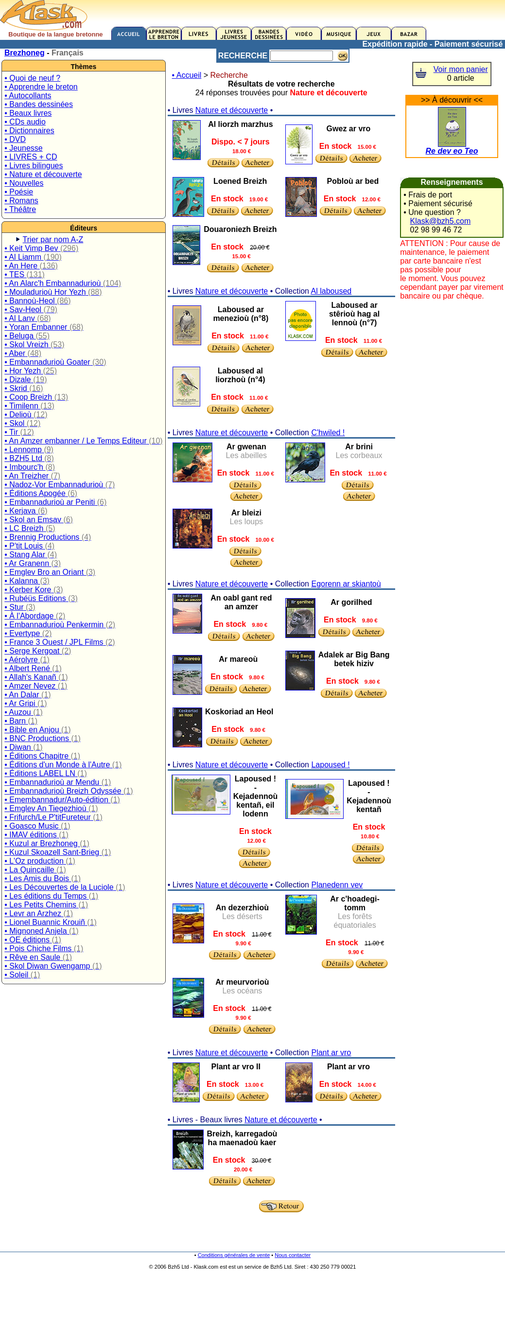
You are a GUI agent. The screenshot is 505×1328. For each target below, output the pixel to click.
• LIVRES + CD (30, 157)
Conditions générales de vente (234, 1255)
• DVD (15, 139)
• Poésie (18, 192)
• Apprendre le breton (41, 87)
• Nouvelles (23, 183)
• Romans (21, 200)
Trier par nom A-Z (53, 239)
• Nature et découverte (43, 174)
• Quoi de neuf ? (32, 78)
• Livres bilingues (33, 165)
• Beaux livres (28, 113)
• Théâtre (20, 209)
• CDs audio (25, 122)
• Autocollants (27, 95)
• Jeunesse (23, 148)
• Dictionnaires (29, 130)
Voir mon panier (461, 69)
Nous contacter (293, 1255)
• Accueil (187, 75)
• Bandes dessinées (38, 104)
